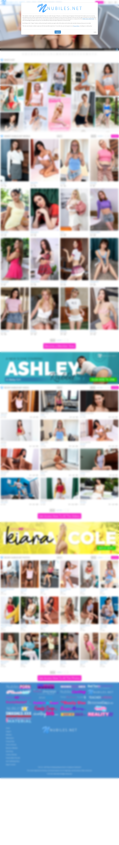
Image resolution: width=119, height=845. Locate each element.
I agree (58, 32)
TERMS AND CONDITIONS (88, 19)
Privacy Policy (76, 26)
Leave (95, 32)
